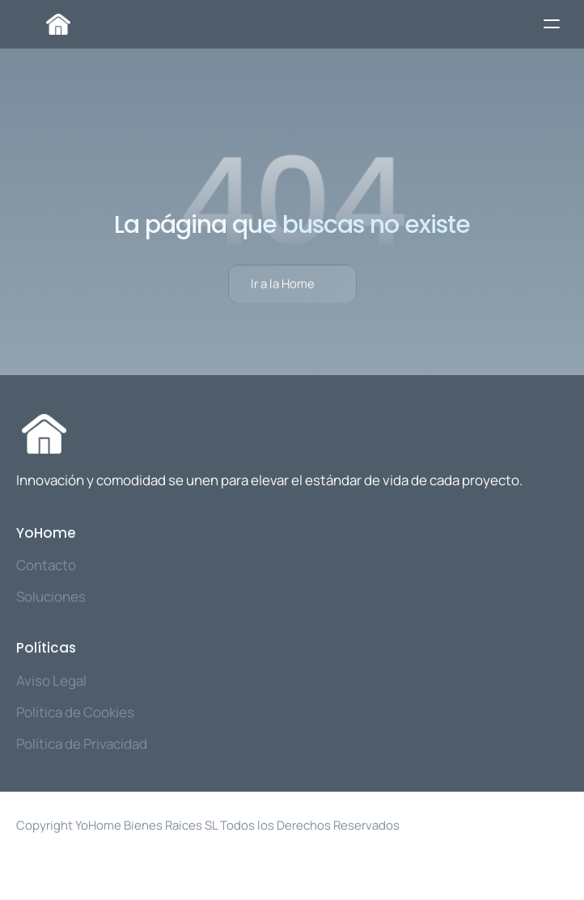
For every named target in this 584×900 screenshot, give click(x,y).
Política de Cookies (75, 712)
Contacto (46, 565)
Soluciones (51, 596)
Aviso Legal (51, 680)
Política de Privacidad (81, 743)
